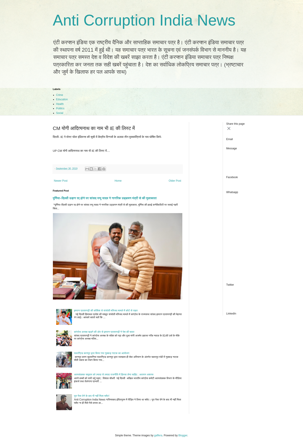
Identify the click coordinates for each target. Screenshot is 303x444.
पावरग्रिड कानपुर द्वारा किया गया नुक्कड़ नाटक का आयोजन (101, 353)
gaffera (158, 435)
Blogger (182, 435)
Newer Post (61, 180)
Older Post (175, 180)
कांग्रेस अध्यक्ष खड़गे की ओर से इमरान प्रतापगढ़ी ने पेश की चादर (104, 331)
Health (60, 104)
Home (118, 180)
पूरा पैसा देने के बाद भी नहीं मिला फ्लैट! (91, 395)
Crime (59, 95)
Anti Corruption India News (144, 20)
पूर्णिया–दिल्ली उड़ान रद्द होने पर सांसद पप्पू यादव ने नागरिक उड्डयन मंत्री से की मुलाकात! (105, 198)
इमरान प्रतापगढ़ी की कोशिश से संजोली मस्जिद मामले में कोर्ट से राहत (106, 310)
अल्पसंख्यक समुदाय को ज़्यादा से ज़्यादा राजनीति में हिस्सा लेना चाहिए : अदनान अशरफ (113, 374)
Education (62, 99)
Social (59, 113)
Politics (60, 108)
